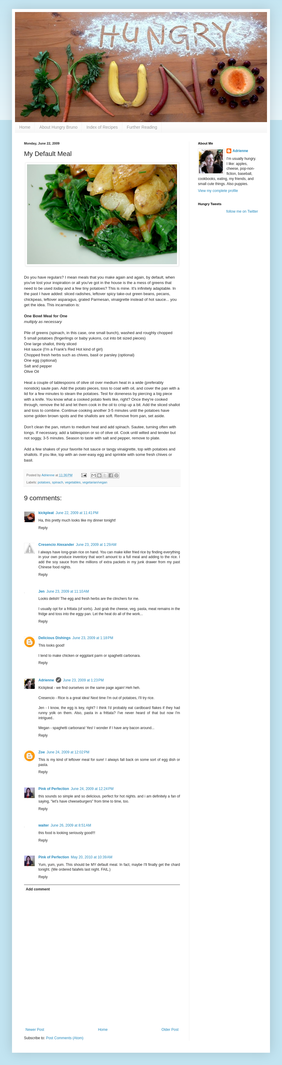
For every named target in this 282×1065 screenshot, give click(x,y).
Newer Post (35, 1030)
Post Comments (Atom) (64, 1038)
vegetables (72, 482)
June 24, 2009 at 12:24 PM (92, 789)
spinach (57, 482)
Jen (41, 591)
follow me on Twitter (242, 211)
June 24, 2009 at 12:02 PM (67, 752)
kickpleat (46, 513)
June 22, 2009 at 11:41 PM (77, 513)
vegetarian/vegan (94, 482)
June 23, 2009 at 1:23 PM (83, 680)
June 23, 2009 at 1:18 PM (92, 638)
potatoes (44, 482)
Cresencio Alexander (56, 545)
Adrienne (46, 680)
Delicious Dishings (54, 638)
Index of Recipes (102, 127)
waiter (43, 825)
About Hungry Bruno (58, 127)
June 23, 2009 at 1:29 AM (96, 545)
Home (24, 127)
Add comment (38, 889)
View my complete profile (218, 191)
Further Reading (142, 127)
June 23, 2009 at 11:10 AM (67, 591)
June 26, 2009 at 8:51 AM (71, 825)
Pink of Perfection (53, 789)
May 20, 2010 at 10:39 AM (91, 857)
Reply (43, 528)
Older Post (169, 1030)
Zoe (41, 752)
